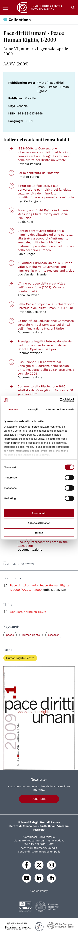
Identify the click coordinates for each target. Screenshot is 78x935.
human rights (31, 634)
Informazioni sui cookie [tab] (60, 409)
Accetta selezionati (39, 522)
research (54, 634)
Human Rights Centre (20, 658)
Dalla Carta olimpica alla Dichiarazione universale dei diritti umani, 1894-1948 (46, 306)
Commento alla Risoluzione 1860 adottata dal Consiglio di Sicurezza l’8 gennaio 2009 (45, 390)
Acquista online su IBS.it (28, 612)
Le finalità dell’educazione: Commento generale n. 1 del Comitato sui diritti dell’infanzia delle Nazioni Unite (46, 324)
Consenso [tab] (12, 409)
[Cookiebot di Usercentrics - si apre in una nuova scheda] (59, 400)
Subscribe (39, 798)
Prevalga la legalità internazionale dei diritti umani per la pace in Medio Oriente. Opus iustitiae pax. (45, 345)
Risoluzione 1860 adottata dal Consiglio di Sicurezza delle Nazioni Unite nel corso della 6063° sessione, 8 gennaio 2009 (46, 367)
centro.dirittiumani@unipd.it (39, 847)
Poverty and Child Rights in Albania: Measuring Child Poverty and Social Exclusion (43, 214)
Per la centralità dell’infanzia (39, 173)
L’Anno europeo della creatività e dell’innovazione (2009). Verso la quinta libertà (41, 287)
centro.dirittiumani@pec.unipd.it (39, 851)
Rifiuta (39, 532)
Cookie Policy (39, 891)
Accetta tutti (39, 513)
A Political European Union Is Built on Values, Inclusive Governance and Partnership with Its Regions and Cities (46, 266)
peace (10, 634)
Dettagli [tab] (33, 409)
